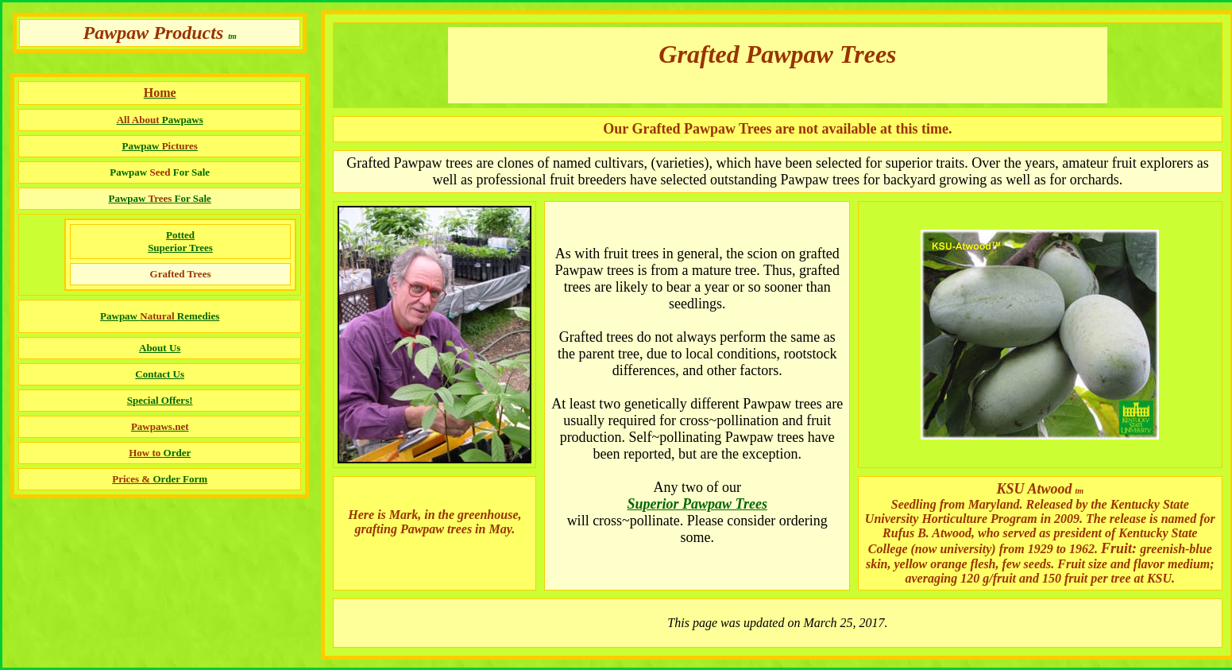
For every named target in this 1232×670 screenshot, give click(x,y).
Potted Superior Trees (180, 241)
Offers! (176, 400)
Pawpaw (159, 198)
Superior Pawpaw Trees (697, 504)
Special (143, 400)
